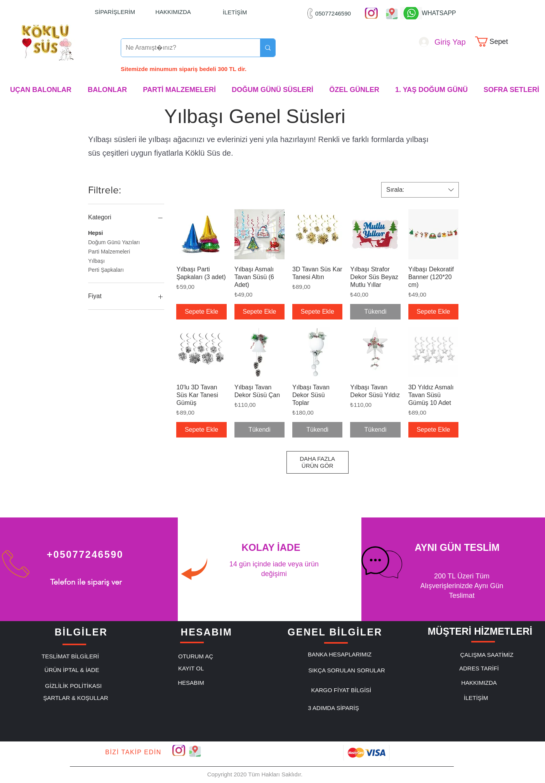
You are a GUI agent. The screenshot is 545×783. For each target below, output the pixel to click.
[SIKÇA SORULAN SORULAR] (346, 670)
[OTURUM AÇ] (195, 656)
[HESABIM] (191, 683)
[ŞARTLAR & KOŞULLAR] (76, 698)
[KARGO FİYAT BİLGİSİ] (341, 690)
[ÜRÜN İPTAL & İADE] (71, 670)
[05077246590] (333, 13)
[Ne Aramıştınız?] (185, 48)
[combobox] (420, 190)
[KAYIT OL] (191, 668)
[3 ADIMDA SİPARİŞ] (333, 708)
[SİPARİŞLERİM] (115, 11)
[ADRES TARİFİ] (479, 668)
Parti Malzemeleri (109, 251)
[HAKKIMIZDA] (173, 11)
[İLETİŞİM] (235, 12)
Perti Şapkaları (106, 269)
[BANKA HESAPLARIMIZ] (339, 654)
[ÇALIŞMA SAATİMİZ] (487, 655)
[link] (496, 41)
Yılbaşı (96, 260)
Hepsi (95, 232)
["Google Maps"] (392, 13)
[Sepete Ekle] (201, 311)
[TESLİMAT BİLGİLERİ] (70, 656)
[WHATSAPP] (438, 13)
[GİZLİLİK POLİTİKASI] (73, 686)
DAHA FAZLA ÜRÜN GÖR (317, 462)
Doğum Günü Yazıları (114, 241)
